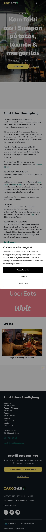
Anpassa (23, 277)
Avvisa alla (23, 283)
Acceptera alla (23, 270)
